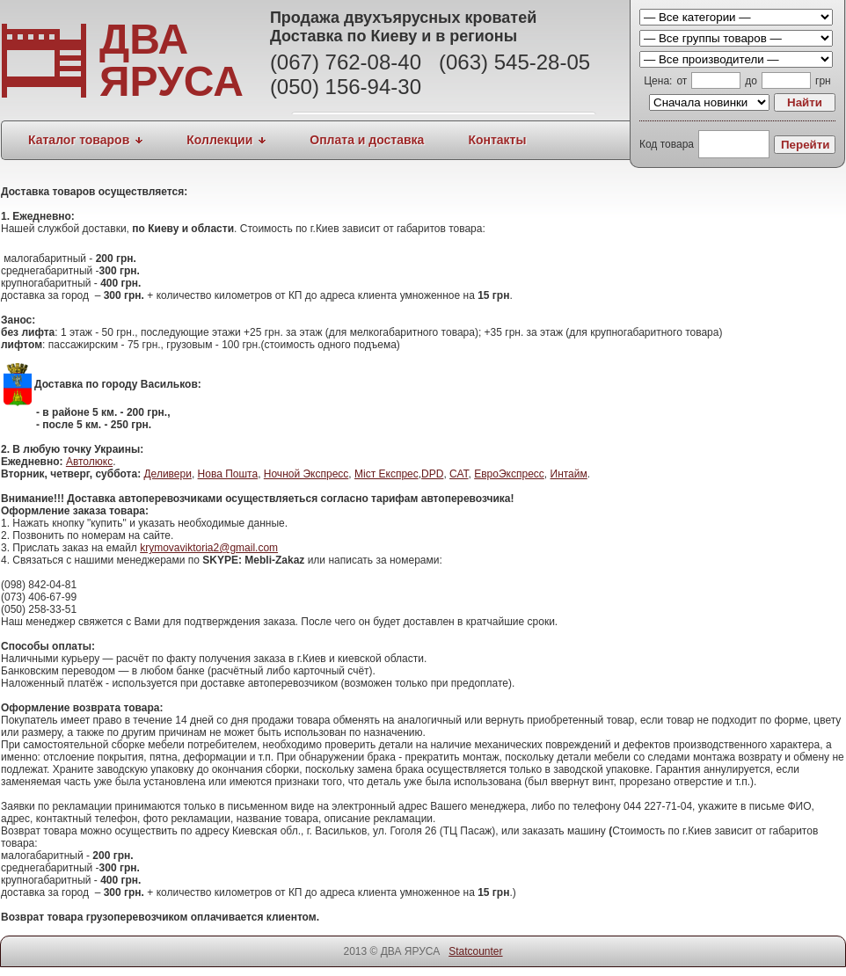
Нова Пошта (228, 474)
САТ (458, 474)
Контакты (497, 140)
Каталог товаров (78, 140)
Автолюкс (89, 461)
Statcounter (475, 951)
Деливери (167, 474)
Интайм (569, 474)
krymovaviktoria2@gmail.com (209, 548)
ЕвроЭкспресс (509, 474)
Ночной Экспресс (306, 474)
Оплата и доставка (367, 140)
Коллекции (219, 140)
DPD (432, 474)
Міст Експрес (386, 474)
